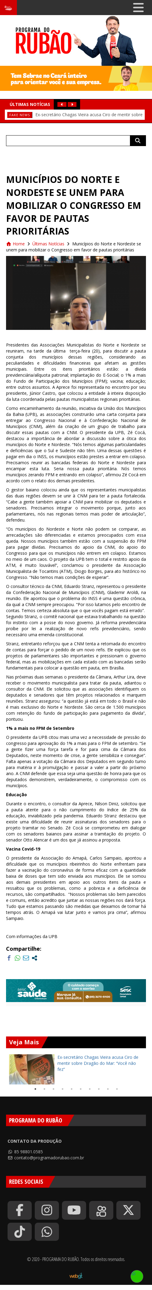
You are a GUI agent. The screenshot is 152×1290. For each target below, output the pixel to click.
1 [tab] (35, 1089)
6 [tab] (81, 1089)
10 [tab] (117, 1089)
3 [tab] (53, 1089)
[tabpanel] (76, 1069)
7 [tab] (90, 1089)
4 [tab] (63, 1089)
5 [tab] (72, 1089)
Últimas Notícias (48, 244)
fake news (19, 115)
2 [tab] (44, 1089)
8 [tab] (99, 1089)
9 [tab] (108, 1089)
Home (15, 244)
